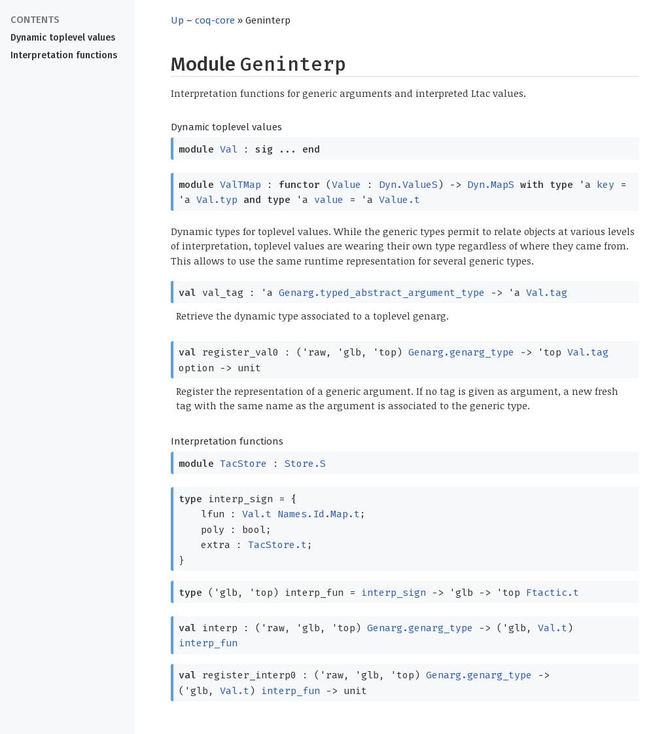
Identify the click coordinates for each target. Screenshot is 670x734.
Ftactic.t (552, 592)
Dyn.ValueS (408, 185)
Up (177, 20)
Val (229, 149)
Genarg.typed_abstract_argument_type (382, 293)
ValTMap (240, 185)
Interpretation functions (63, 55)
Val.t (257, 514)
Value (346, 185)
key (605, 185)
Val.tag (546, 293)
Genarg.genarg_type (461, 352)
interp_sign (393, 592)
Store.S (305, 463)
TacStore (243, 463)
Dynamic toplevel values (62, 37)
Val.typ (217, 200)
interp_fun (208, 643)
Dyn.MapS (490, 185)
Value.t (399, 200)
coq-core (215, 20)
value (329, 200)
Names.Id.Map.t (318, 514)
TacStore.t (277, 545)
